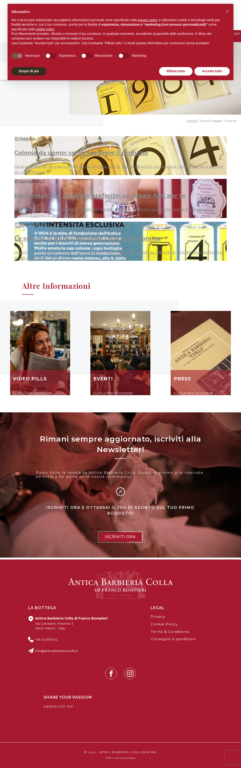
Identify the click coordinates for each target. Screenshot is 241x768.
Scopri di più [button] (29, 71)
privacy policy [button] (148, 20)
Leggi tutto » (33, 172)
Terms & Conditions (170, 631)
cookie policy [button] (45, 29)
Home (191, 121)
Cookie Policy (164, 624)
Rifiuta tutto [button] (176, 71)
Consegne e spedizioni (173, 639)
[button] (227, 11)
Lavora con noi (58, 706)
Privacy (158, 616)
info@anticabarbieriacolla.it (56, 651)
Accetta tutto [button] (212, 71)
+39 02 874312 (46, 639)
